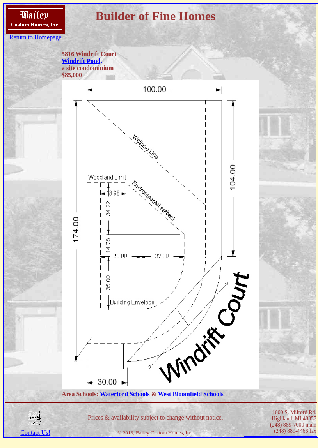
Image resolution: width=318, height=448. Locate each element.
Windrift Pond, (82, 61)
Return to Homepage (35, 37)
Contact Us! (35, 432)
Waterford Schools (125, 394)
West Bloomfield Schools (191, 394)
